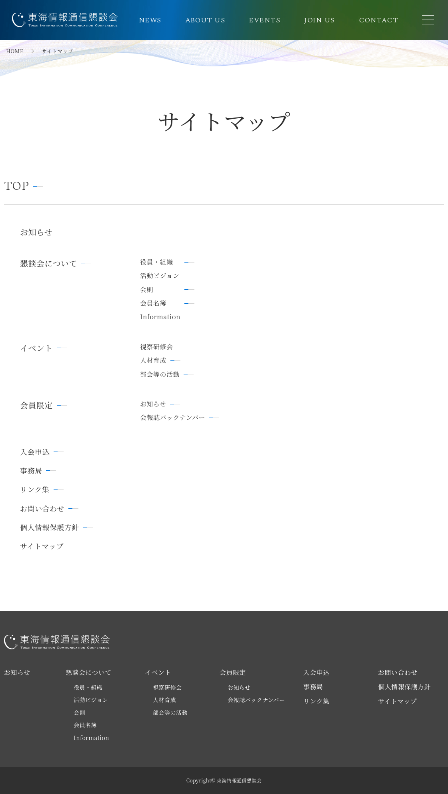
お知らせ (36, 232)
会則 (146, 289)
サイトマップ (42, 546)
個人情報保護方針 (49, 527)
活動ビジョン (160, 275)
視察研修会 (156, 346)
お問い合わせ (42, 508)
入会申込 (35, 452)
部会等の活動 (160, 374)
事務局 (31, 471)
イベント (36, 348)
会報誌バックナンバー (172, 417)
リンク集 (35, 489)
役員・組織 (156, 262)
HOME (15, 51)
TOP (16, 186)
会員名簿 (153, 303)
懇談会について (48, 263)
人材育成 (153, 360)
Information (160, 316)
